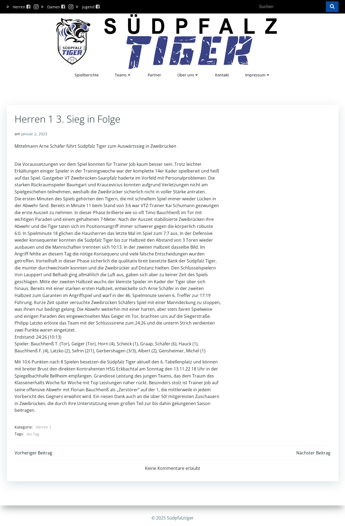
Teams (123, 74)
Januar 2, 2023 (34, 133)
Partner (154, 74)
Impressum (257, 74)
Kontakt (222, 74)
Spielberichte (87, 74)
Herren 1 (43, 426)
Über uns (188, 74)
